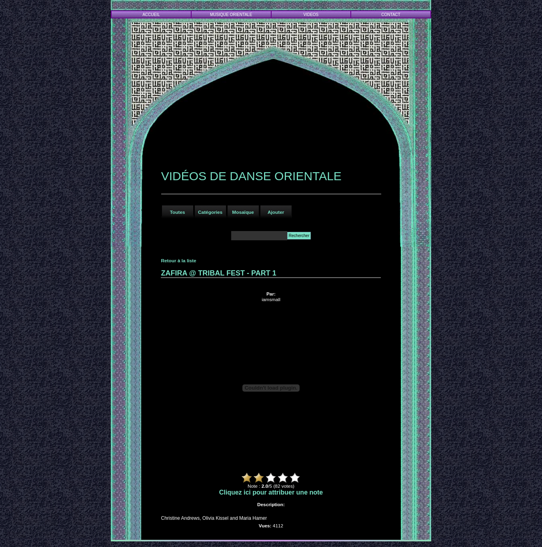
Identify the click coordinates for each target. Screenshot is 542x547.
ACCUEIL (151, 14)
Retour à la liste (178, 260)
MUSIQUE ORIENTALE (231, 14)
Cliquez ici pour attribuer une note (271, 492)
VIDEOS (311, 14)
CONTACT (390, 14)
